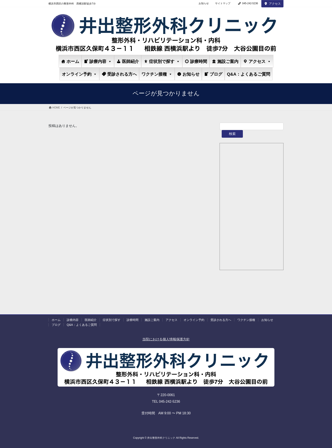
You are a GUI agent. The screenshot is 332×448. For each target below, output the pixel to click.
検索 (232, 134)
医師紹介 (130, 61)
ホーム (72, 61)
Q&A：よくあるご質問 (248, 74)
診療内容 (100, 61)
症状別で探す (164, 61)
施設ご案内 (227, 61)
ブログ (216, 74)
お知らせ (204, 3)
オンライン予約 (79, 74)
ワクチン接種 (156, 74)
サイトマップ (222, 3)
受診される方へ (122, 74)
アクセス (272, 3)
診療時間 (198, 61)
